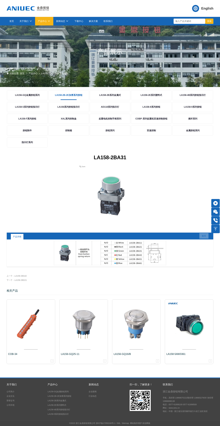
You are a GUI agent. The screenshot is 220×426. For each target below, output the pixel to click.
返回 (202, 236)
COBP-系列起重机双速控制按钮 (151, 118)
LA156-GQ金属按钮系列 (27, 95)
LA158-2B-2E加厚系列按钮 (54, 73)
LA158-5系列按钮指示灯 (27, 107)
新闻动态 (94, 384)
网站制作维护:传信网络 (140, 423)
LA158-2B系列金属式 (110, 95)
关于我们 (12, 384)
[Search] (189, 21)
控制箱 (68, 130)
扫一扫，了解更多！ (141, 384)
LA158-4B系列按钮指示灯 (193, 95)
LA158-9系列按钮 (192, 107)
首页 (22, 73)
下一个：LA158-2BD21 (17, 280)
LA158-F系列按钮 (27, 118)
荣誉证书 (10, 400)
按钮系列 (110, 130)
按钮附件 (27, 130)
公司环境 (10, 405)
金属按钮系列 (193, 130)
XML (119, 423)
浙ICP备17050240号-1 (105, 423)
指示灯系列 (27, 142)
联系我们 (168, 384)
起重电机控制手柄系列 (110, 118)
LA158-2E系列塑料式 (151, 95)
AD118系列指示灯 (110, 107)
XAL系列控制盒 (68, 118)
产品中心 (33, 73)
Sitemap (125, 423)
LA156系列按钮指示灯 (68, 107)
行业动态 (93, 396)
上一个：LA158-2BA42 (17, 276)
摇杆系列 (192, 118)
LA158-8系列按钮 (151, 107)
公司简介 (10, 391)
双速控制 (151, 130)
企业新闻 (93, 391)
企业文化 (10, 396)
